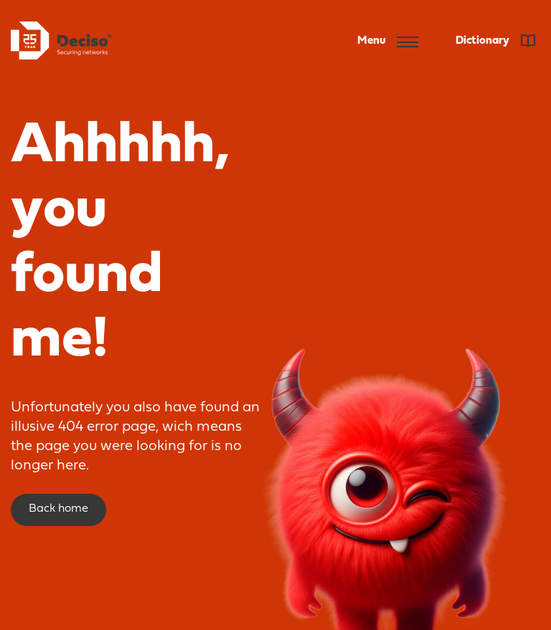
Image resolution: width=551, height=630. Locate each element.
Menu (387, 41)
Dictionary (496, 40)
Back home (58, 509)
